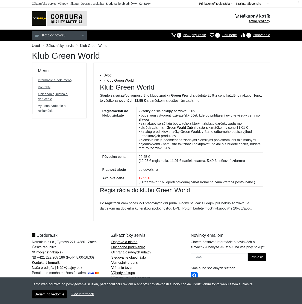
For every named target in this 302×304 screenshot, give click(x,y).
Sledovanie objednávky (121, 3)
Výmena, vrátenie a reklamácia (52, 108)
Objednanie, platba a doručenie (53, 96)
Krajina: (252, 3)
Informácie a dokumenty (55, 80)
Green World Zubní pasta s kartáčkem (196, 127)
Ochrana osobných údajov (131, 252)
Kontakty (144, 3)
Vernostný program (125, 262)
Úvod (36, 46)
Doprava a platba (92, 3)
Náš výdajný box (69, 268)
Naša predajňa (43, 268)
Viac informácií (82, 294)
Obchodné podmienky (128, 247)
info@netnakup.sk (49, 252)
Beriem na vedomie (49, 294)
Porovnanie (253, 35)
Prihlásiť (256, 257)
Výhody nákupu (68, 3)
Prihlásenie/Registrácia (215, 3)
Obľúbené (221, 35)
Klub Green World (120, 80)
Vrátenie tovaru (123, 268)
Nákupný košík (186, 35)
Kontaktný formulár (46, 262)
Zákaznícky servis (44, 3)
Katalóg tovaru (59, 35)
